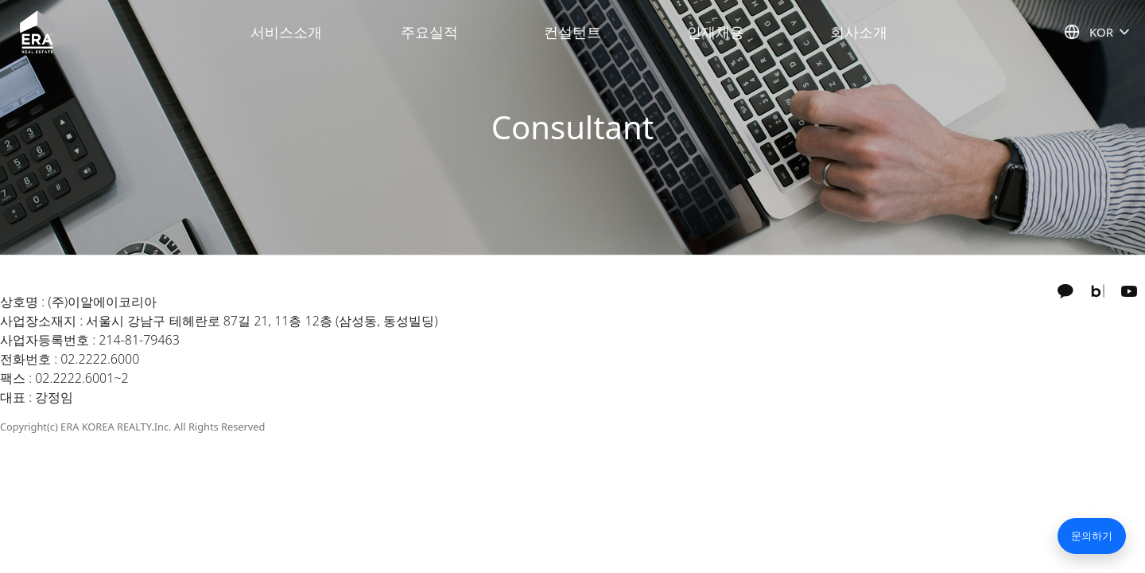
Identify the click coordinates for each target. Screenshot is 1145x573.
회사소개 (858, 31)
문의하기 (1091, 535)
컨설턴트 (572, 31)
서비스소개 (286, 31)
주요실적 (429, 31)
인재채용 (715, 31)
